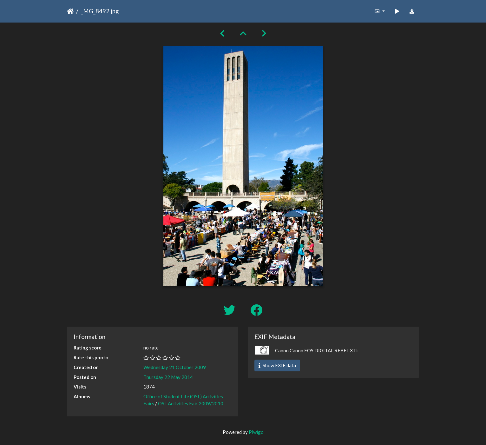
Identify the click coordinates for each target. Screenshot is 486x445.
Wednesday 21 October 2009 (174, 367)
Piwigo (256, 432)
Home (70, 11)
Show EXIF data (277, 365)
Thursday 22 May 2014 (168, 377)
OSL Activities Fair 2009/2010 (190, 403)
